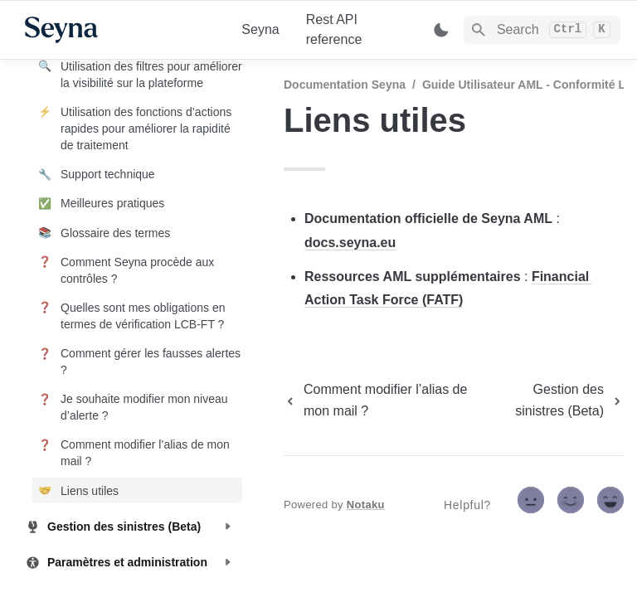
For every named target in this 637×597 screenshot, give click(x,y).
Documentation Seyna (345, 84)
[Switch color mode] (441, 30)
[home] (120, 30)
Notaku (366, 504)
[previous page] (380, 400)
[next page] (554, 400)
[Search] (542, 30)
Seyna (260, 29)
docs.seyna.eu (350, 242)
